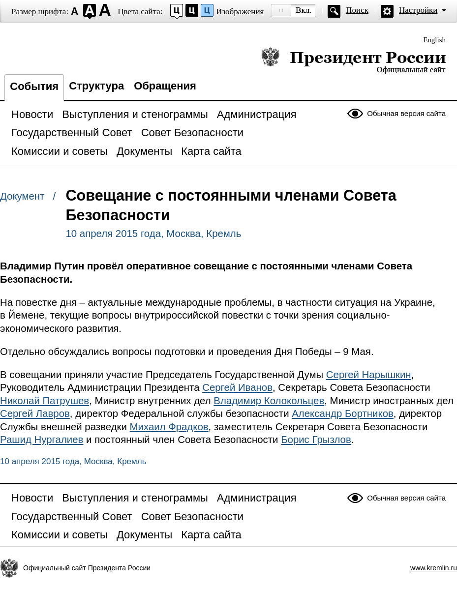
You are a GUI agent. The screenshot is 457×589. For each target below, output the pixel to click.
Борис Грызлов (316, 439)
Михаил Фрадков (169, 426)
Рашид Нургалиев (41, 439)
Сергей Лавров (35, 413)
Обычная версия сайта (406, 113)
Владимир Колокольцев (268, 400)
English (434, 40)
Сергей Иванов (237, 387)
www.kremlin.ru (433, 568)
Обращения (165, 86)
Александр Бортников (343, 413)
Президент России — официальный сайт (353, 60)
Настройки (418, 10)
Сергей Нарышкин (368, 374)
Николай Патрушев (44, 400)
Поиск (357, 10)
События (34, 86)
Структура (96, 86)
